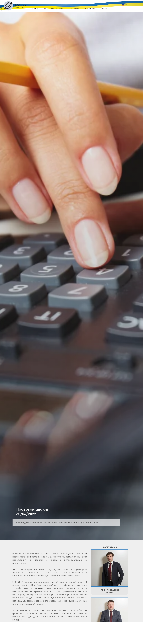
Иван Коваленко (110, 589)
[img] (13, 7)
